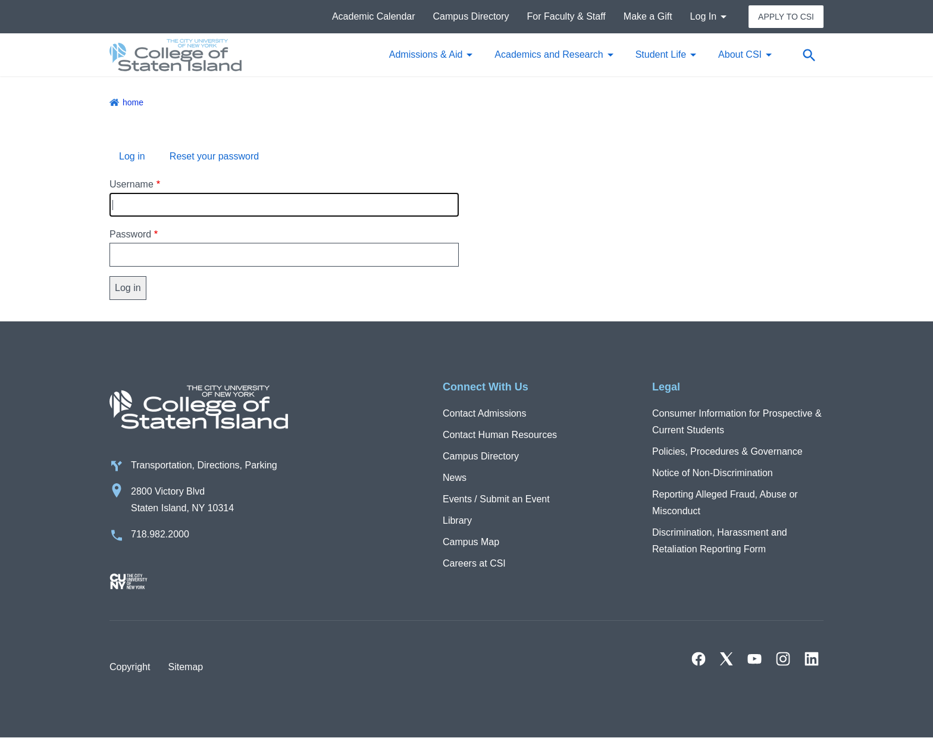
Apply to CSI (786, 16)
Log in (132, 156)
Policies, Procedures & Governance (727, 451)
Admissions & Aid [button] (426, 54)
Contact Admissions (485, 413)
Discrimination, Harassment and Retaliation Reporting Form (719, 540)
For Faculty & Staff (566, 16)
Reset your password (214, 156)
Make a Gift (648, 16)
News (455, 478)
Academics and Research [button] (548, 54)
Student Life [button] (660, 54)
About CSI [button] (740, 54)
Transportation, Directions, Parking (204, 465)
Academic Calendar (373, 16)
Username (131, 184)
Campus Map (471, 542)
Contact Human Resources (500, 435)
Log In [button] (703, 16)
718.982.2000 (160, 534)
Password (130, 234)
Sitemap (185, 667)
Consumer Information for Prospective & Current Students (737, 421)
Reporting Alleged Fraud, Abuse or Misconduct (725, 502)
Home (133, 102)
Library (457, 520)
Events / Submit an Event (496, 499)
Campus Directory (471, 16)
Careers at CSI (474, 563)
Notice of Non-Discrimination (712, 473)
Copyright (129, 667)
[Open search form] (809, 54)
